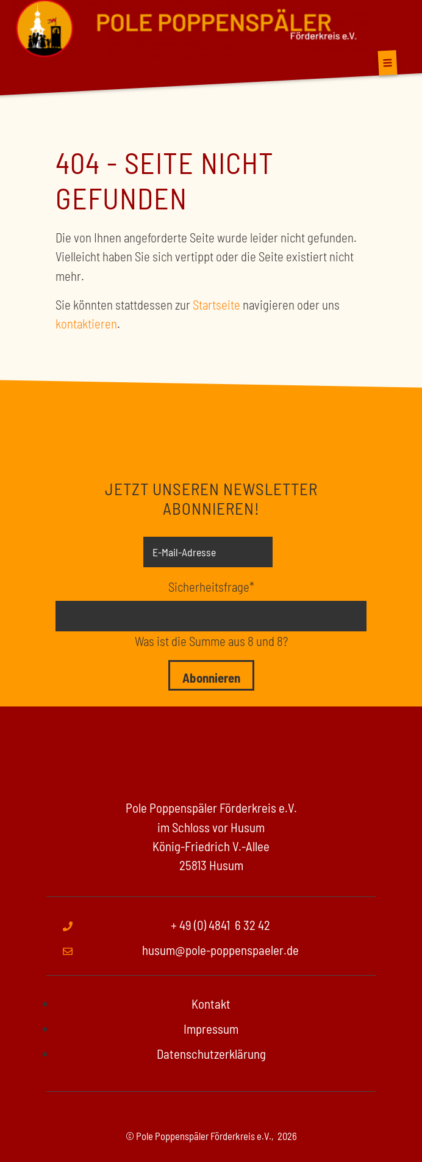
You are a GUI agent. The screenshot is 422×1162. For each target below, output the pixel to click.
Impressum (211, 1028)
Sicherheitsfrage (211, 585)
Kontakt (211, 1003)
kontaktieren (86, 323)
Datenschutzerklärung (211, 1053)
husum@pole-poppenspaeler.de (220, 949)
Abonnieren (211, 677)
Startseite (216, 304)
